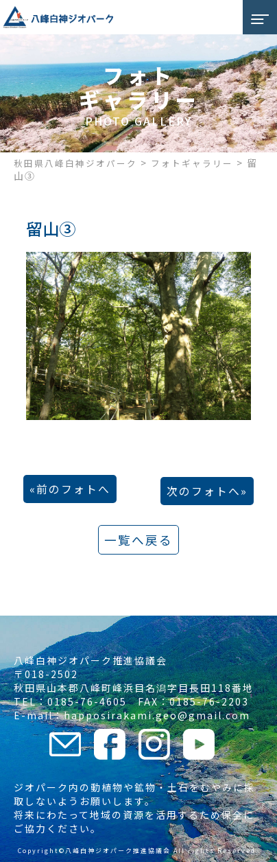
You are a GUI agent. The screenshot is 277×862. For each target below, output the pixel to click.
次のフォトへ (204, 491)
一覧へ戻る (138, 539)
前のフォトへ (73, 489)
